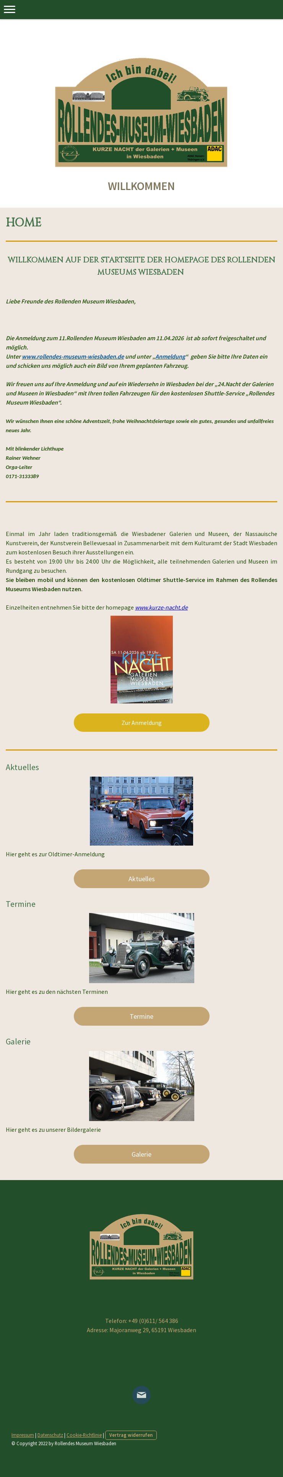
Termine (141, 1016)
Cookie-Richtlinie (84, 1435)
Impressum (22, 1435)
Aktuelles (141, 878)
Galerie (141, 1154)
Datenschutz (50, 1435)
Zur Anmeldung (142, 722)
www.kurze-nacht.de (161, 607)
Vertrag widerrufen (131, 1435)
